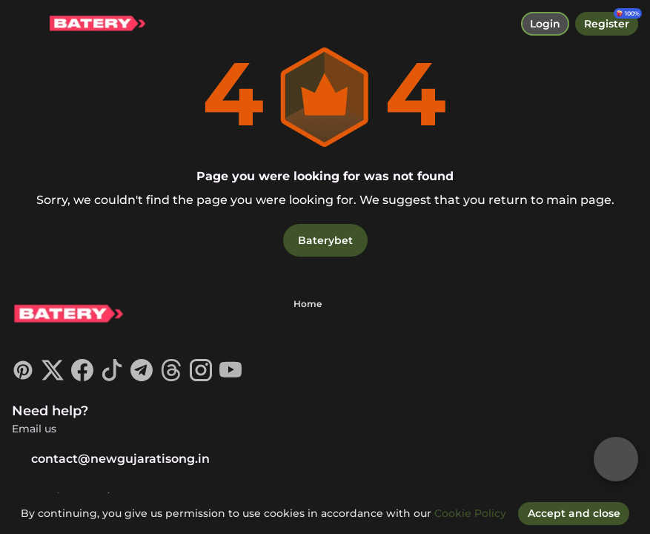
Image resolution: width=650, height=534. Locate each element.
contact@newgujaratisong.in (111, 459)
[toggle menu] (23, 23)
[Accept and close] (574, 513)
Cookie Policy (471, 513)
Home (308, 303)
